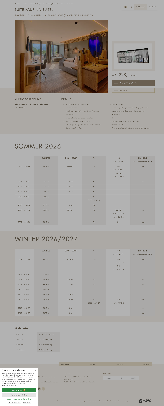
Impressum (27, 403)
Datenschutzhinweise (14, 403)
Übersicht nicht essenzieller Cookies (19, 399)
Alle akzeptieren (19, 390)
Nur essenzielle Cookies (19, 395)
